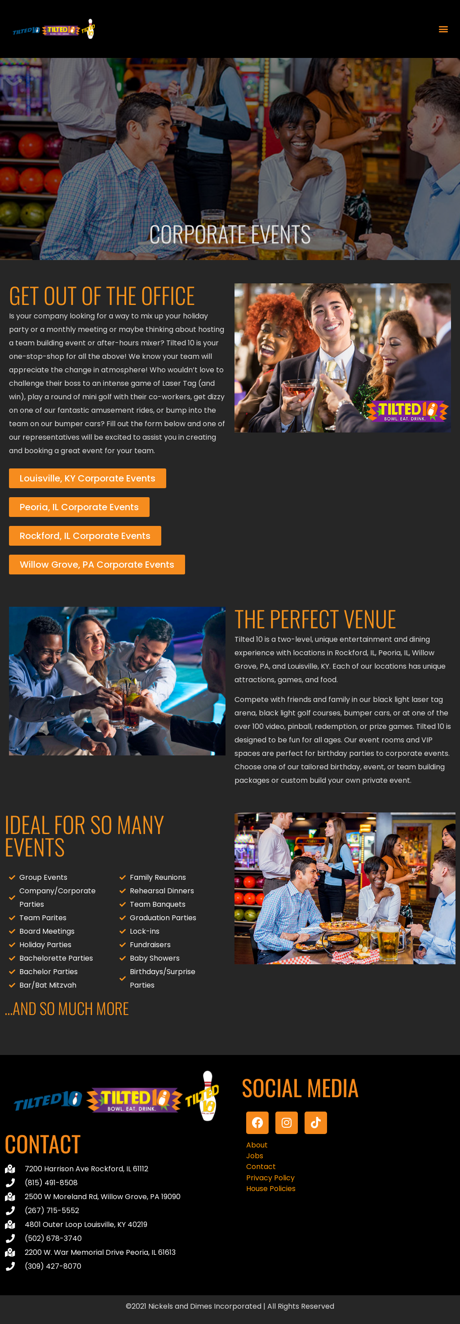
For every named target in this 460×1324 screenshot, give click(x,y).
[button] (443, 29)
